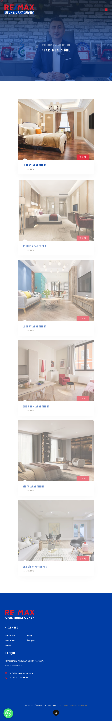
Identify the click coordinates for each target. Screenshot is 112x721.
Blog (29, 635)
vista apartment (34, 488)
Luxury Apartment (35, 166)
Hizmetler (10, 640)
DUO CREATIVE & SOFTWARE (72, 705)
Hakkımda (10, 635)
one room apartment (36, 408)
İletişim (31, 640)
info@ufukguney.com (21, 673)
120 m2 (83, 158)
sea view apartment (36, 568)
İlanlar (8, 645)
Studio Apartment (34, 248)
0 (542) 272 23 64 (19, 677)
